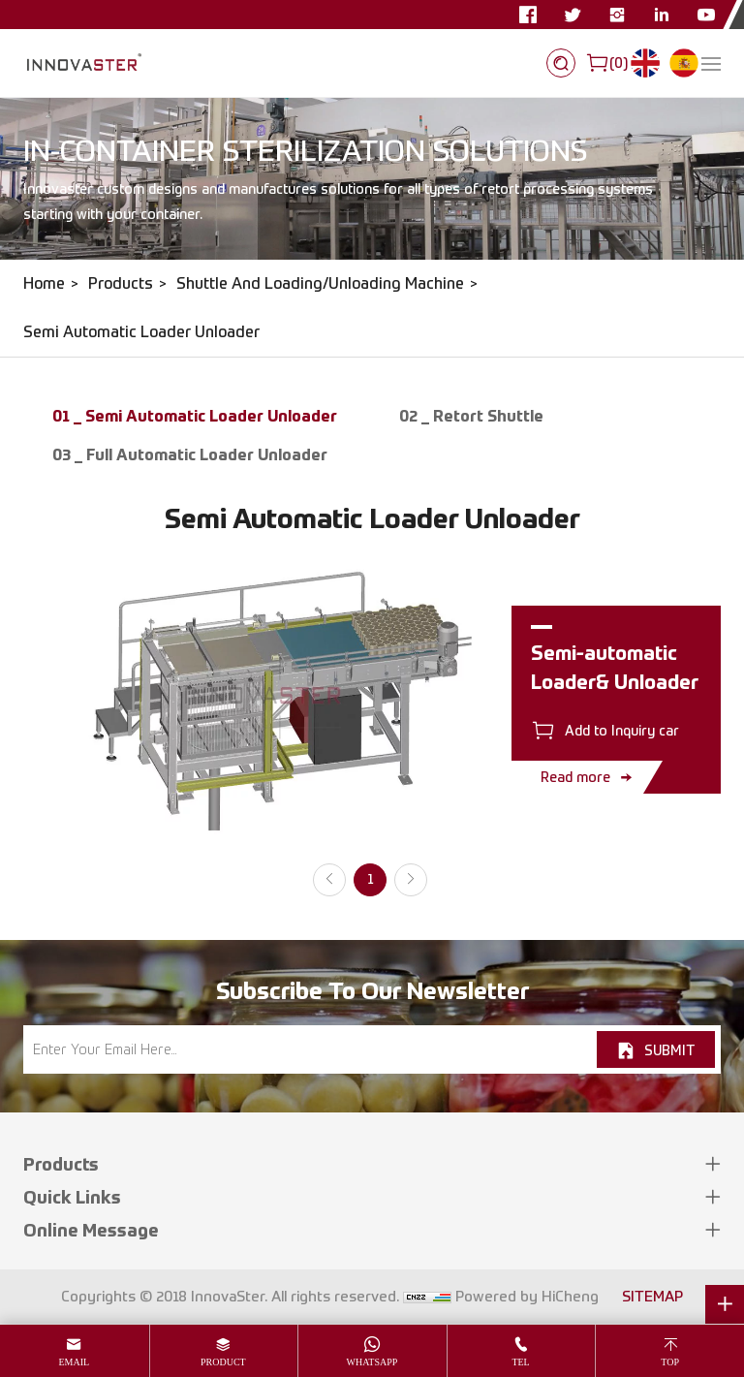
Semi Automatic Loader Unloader (141, 332)
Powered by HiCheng (527, 1296)
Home (44, 283)
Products (120, 283)
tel (520, 1362)
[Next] (410, 879)
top (670, 1362)
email (73, 1362)
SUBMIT (669, 1050)
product (223, 1362)
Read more (575, 776)
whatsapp (372, 1362)
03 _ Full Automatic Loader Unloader (189, 454)
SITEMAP (652, 1296)
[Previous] (329, 879)
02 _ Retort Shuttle (471, 415)
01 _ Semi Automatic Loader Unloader (194, 415)
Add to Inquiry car (622, 730)
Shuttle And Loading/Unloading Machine (320, 283)
